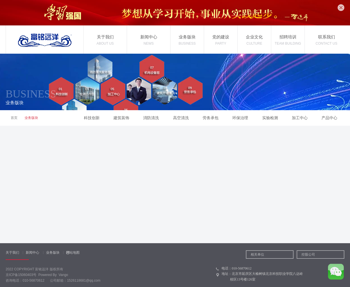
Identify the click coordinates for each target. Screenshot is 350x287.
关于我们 (12, 253)
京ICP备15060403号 (21, 275)
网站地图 (73, 253)
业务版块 (53, 253)
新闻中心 (32, 253)
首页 (14, 118)
